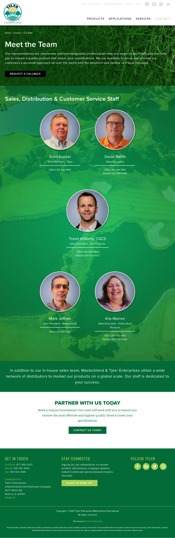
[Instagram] (163, 466)
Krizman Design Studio (93, 521)
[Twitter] (154, 466)
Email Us (10, 497)
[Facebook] (137, 466)
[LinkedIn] (146, 466)
